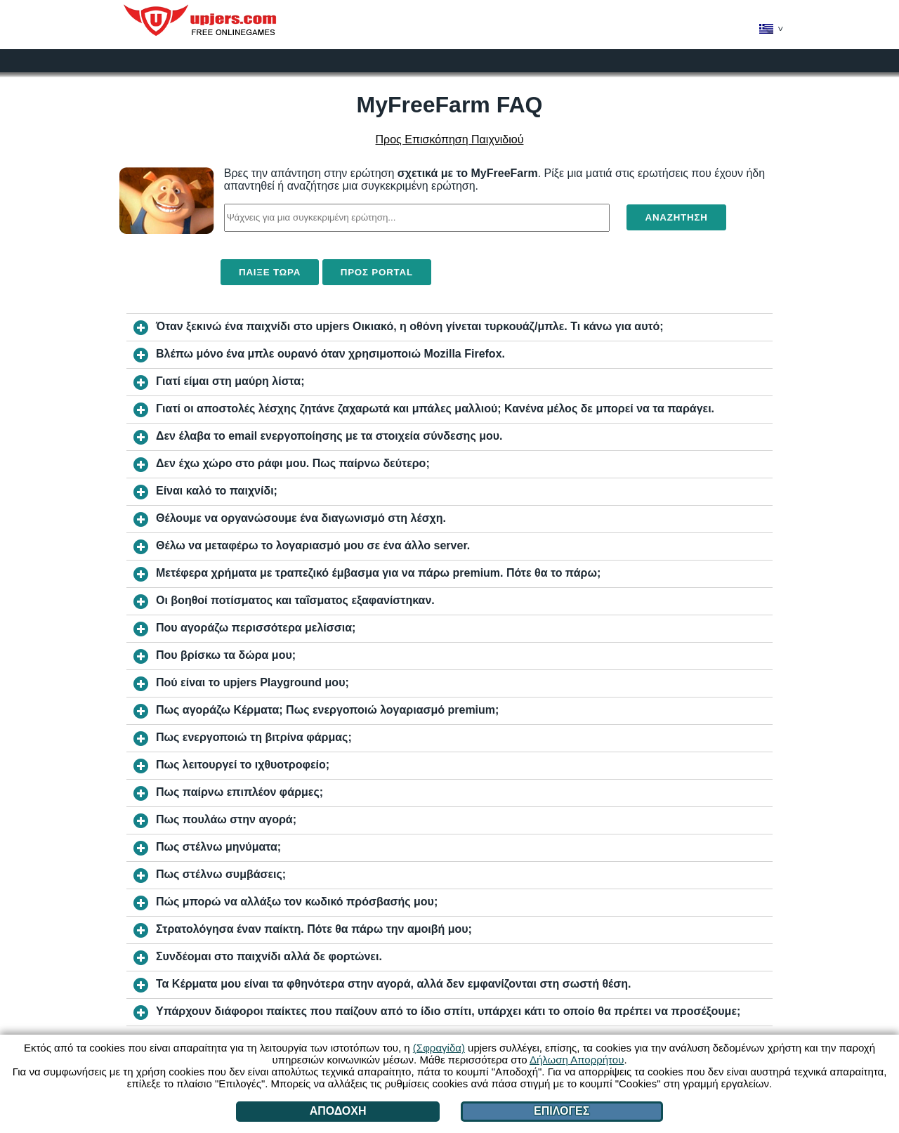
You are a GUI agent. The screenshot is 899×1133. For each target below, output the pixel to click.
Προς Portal (377, 272)
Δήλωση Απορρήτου (577, 1060)
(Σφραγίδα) (439, 1048)
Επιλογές (561, 1111)
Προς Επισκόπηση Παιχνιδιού (450, 139)
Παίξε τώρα (270, 272)
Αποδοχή (338, 1111)
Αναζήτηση (676, 217)
